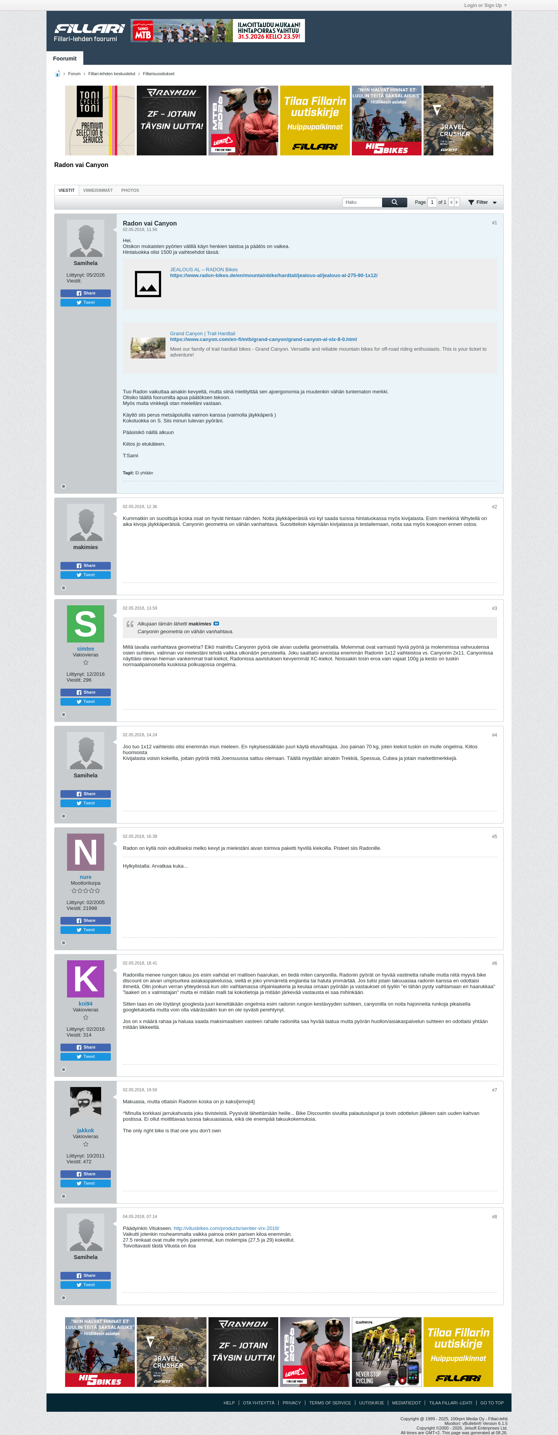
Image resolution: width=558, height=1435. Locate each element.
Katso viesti (216, 623)
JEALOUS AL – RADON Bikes (204, 269)
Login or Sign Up (485, 5)
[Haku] (374, 202)
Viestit (67, 190)
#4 (494, 735)
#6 (494, 963)
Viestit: (74, 281)
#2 (494, 507)
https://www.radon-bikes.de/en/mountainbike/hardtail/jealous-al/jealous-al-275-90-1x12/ (274, 275)
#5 (494, 836)
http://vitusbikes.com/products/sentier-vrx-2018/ (226, 1228)
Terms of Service (330, 1403)
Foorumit (65, 58)
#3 (494, 608)
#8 (494, 1217)
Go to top (492, 1403)
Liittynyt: (76, 275)
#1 (494, 223)
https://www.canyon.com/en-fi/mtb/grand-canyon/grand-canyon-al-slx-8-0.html (263, 339)
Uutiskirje (371, 1403)
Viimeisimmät (98, 190)
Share (86, 293)
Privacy (291, 1403)
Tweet (85, 302)
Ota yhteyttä (259, 1403)
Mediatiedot (406, 1403)
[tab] (66, 190)
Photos (130, 190)
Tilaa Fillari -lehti (450, 1403)
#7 (494, 1090)
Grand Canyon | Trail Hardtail (202, 333)
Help (229, 1403)
